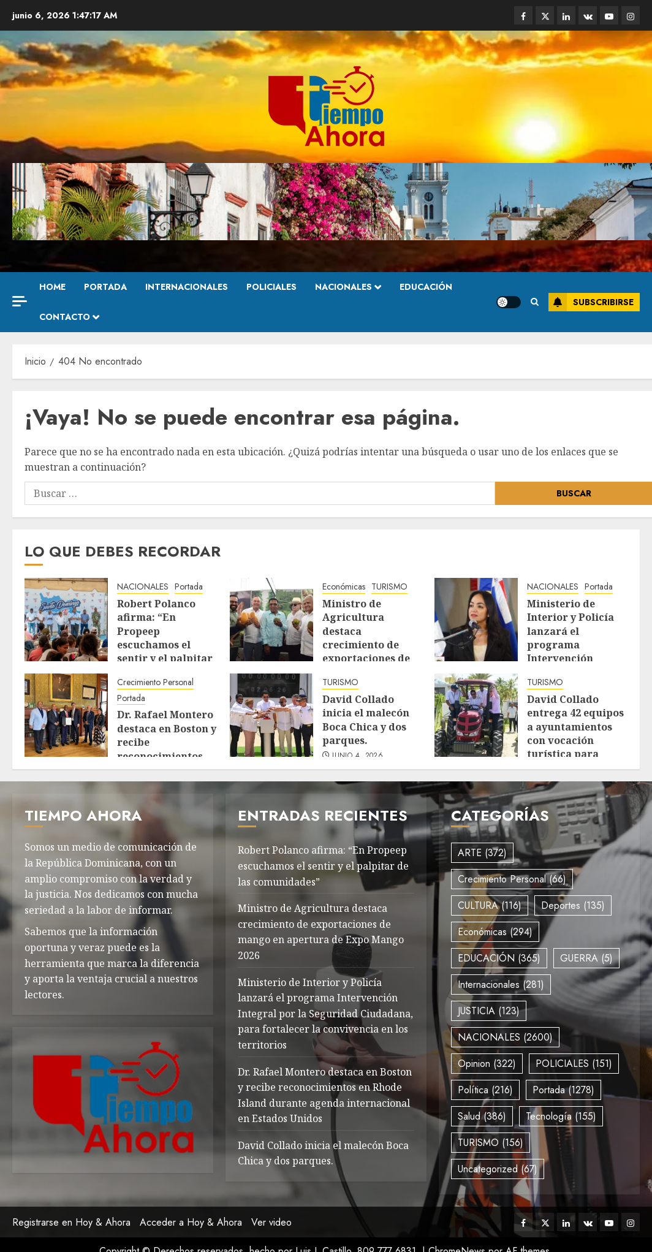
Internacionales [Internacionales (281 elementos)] (501, 984)
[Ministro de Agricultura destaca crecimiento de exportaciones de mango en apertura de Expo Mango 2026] (271, 619)
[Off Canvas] (19, 301)
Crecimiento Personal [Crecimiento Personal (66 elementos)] (512, 879)
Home (52, 287)
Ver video (271, 1222)
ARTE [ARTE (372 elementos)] (482, 853)
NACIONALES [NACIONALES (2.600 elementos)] (505, 1037)
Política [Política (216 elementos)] (485, 1090)
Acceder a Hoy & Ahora (191, 1222)
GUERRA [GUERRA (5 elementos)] (586, 958)
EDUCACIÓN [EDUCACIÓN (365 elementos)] (499, 958)
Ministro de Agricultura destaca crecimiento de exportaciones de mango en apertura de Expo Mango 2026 (372, 652)
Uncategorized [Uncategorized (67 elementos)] (497, 1169)
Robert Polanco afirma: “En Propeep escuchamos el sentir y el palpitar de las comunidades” (165, 644)
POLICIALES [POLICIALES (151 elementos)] (574, 1064)
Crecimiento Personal (155, 682)
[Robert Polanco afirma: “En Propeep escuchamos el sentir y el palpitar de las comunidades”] (66, 619)
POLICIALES (271, 287)
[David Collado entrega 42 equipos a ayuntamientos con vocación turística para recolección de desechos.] (476, 715)
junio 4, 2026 (357, 756)
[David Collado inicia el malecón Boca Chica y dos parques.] (271, 715)
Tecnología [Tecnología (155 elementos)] (561, 1116)
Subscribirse (591, 302)
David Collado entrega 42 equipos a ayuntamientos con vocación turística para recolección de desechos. (575, 740)
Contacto (64, 317)
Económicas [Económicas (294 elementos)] (495, 932)
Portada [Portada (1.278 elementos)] (563, 1090)
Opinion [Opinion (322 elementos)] (487, 1064)
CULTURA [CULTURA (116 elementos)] (489, 905)
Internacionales (186, 287)
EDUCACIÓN (426, 287)
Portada (105, 287)
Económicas (343, 587)
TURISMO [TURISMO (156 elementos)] (490, 1143)
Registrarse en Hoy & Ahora (71, 1222)
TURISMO (389, 587)
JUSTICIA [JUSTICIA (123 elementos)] (489, 1011)
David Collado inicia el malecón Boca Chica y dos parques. (365, 719)
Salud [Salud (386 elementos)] (482, 1116)
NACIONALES (343, 287)
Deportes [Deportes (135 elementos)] (573, 905)
